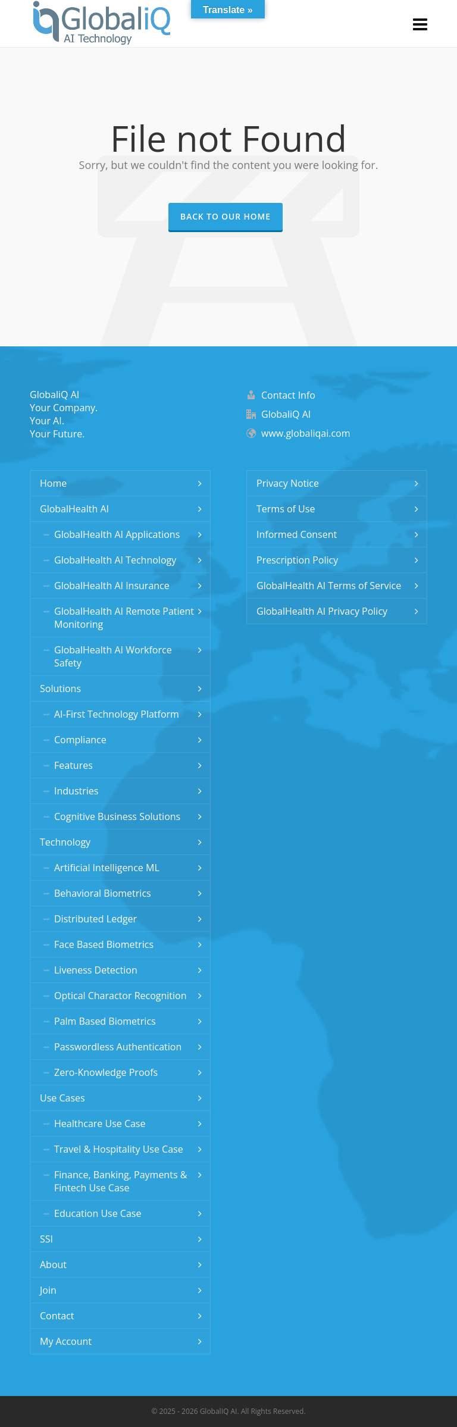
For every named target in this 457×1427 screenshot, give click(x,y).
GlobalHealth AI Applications (117, 534)
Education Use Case (97, 1213)
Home (53, 483)
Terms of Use (285, 508)
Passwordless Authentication (117, 1046)
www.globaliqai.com (305, 433)
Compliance (80, 739)
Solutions (60, 688)
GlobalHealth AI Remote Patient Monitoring (124, 618)
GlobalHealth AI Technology (115, 560)
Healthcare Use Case (99, 1123)
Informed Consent (296, 534)
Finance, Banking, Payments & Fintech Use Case (120, 1181)
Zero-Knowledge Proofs (106, 1072)
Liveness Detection (95, 970)
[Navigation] (420, 24)
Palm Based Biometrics (105, 1021)
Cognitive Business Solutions (117, 816)
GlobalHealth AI (74, 508)
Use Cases (62, 1097)
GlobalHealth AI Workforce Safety (113, 656)
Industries (76, 790)
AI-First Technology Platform (116, 714)
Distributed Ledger (95, 918)
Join (48, 1290)
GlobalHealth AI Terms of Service (328, 585)
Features (73, 765)
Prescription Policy (297, 560)
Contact (57, 1315)
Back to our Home (225, 216)
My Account (66, 1341)
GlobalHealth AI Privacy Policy (321, 611)
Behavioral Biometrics (102, 893)
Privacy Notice (287, 483)
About (53, 1264)
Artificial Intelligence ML (106, 867)
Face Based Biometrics (104, 944)
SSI (46, 1239)
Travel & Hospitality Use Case (118, 1149)
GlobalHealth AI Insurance (112, 585)
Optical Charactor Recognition (120, 995)
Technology (65, 842)
